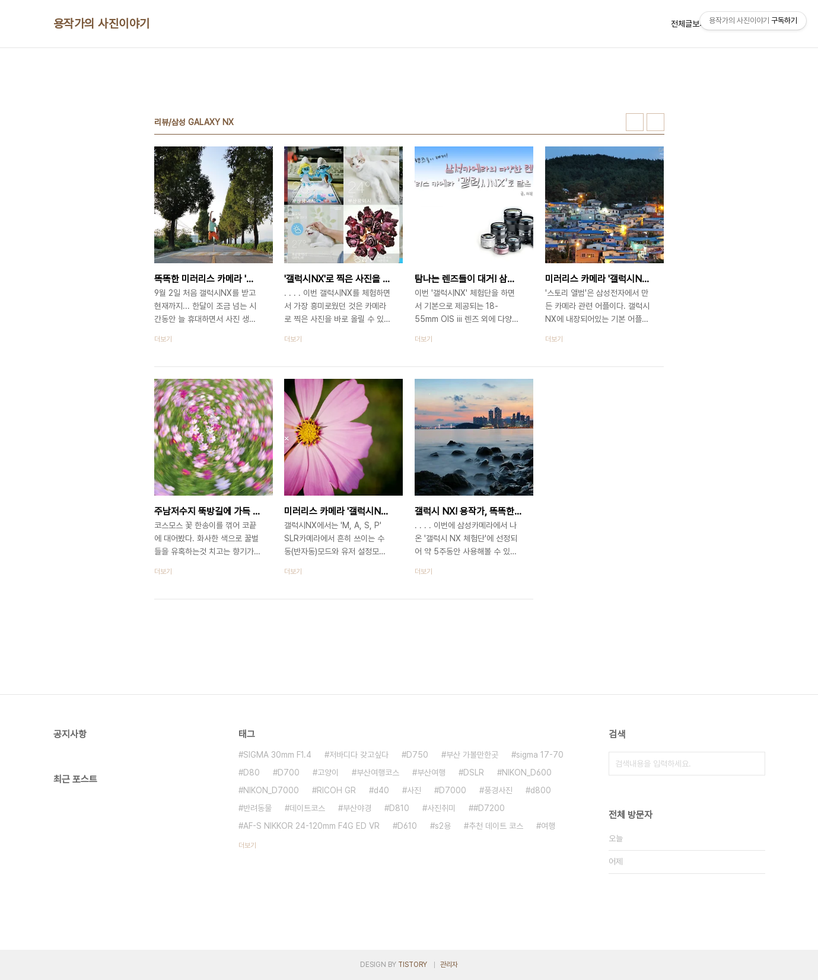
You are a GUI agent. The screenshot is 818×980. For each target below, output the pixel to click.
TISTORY (412, 964)
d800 (540, 790)
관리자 (449, 964)
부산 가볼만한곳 (472, 754)
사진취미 (441, 808)
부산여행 (431, 772)
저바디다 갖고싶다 (359, 754)
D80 (251, 772)
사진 (414, 790)
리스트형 (655, 122)
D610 (407, 826)
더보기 (247, 845)
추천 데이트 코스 (496, 826)
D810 (399, 808)
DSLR (473, 772)
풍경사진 (498, 790)
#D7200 (489, 808)
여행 (548, 826)
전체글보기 (688, 23)
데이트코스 (307, 808)
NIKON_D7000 (271, 790)
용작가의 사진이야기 (101, 24)
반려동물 (257, 808)
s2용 (443, 826)
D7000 (452, 790)
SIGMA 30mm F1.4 (277, 754)
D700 (289, 772)
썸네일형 (635, 122)
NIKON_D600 (527, 772)
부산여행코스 (378, 772)
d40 (381, 790)
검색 (753, 763)
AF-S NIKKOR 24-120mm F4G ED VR (311, 826)
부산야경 (357, 808)
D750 (417, 754)
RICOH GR (336, 790)
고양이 (328, 772)
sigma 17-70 (540, 754)
